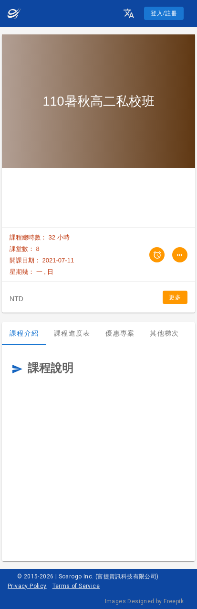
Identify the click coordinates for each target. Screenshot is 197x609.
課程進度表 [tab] (72, 333)
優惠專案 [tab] (120, 333)
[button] (128, 13)
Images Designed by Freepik (144, 601)
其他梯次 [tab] (164, 333)
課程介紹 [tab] (24, 333)
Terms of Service (76, 586)
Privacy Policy (27, 586)
